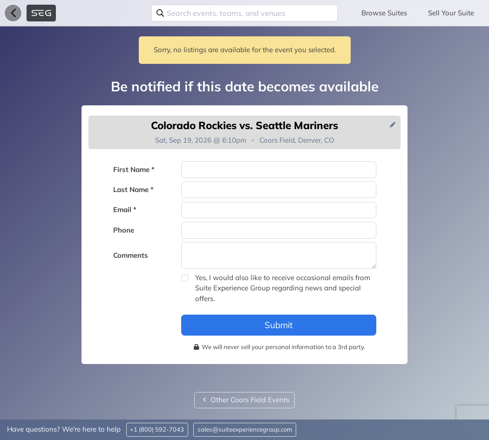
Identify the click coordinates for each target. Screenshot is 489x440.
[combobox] (244, 13)
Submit (279, 324)
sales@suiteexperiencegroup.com (244, 429)
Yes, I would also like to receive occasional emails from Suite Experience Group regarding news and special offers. (282, 288)
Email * (124, 209)
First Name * (134, 169)
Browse (384, 12)
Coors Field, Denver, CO (296, 140)
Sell (451, 12)
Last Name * (133, 189)
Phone (123, 230)
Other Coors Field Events (244, 399)
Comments (130, 255)
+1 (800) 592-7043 (157, 429)
